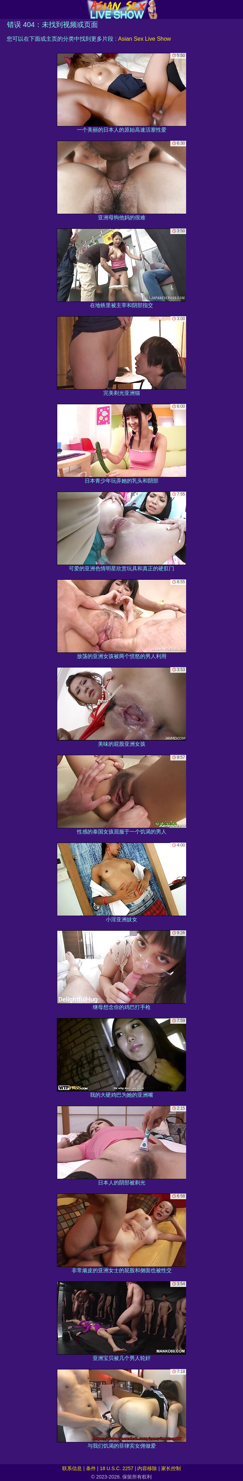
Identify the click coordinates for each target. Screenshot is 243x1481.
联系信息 (72, 1468)
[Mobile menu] (6, 9)
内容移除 (147, 1468)
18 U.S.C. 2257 (116, 1468)
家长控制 (171, 1468)
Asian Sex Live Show (144, 39)
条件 (91, 1468)
